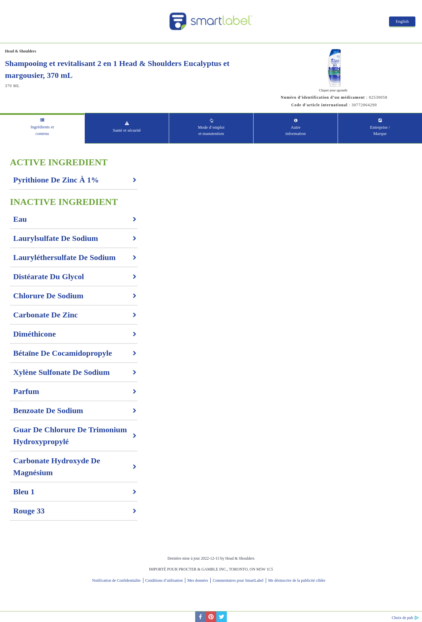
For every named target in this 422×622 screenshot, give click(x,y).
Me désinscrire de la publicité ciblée (296, 580)
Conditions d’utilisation (164, 580)
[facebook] (200, 616)
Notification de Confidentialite (116, 580)
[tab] (42, 128)
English (402, 21)
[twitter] (221, 616)
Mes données (197, 580)
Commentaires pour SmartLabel (238, 580)
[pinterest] (211, 616)
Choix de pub (402, 617)
